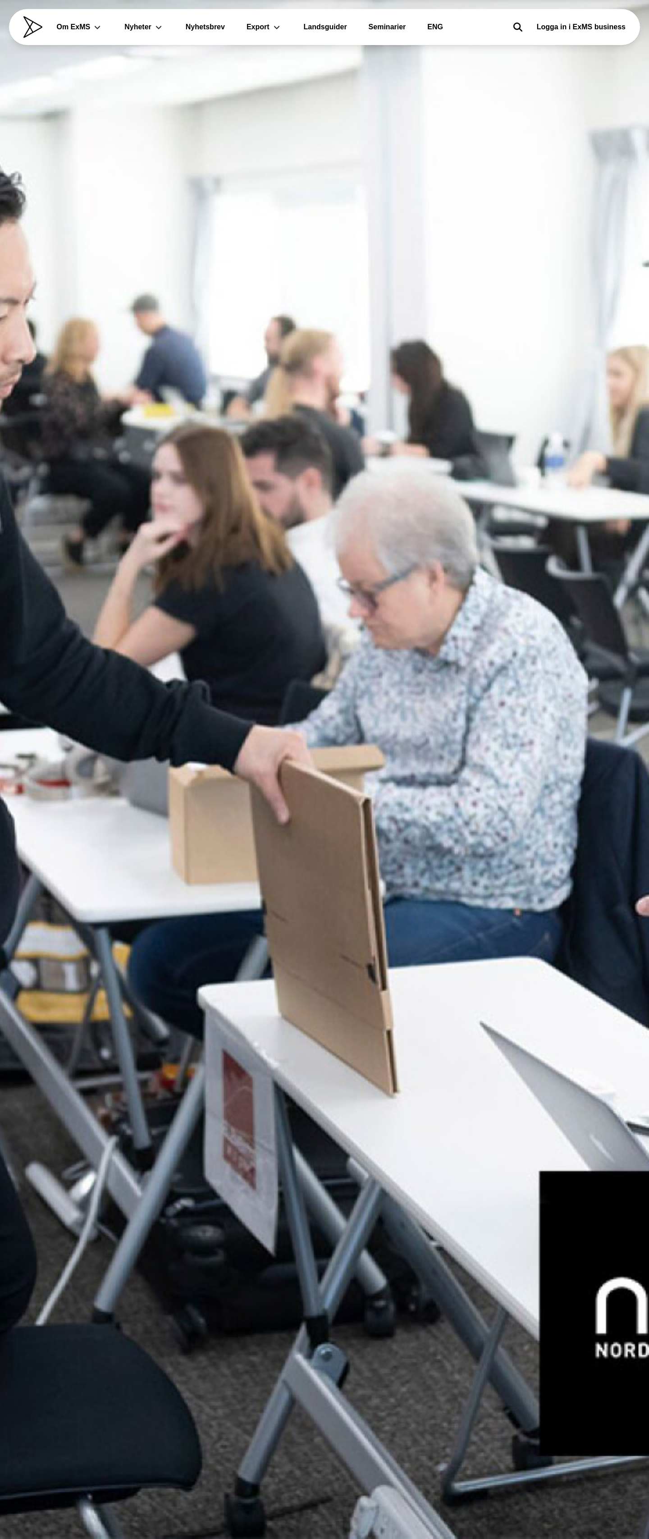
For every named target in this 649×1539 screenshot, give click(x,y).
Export (264, 27)
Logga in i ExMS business (581, 27)
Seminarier (387, 27)
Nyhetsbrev (205, 27)
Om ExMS (80, 27)
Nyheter (144, 27)
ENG (435, 27)
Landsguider (325, 27)
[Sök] (518, 27)
